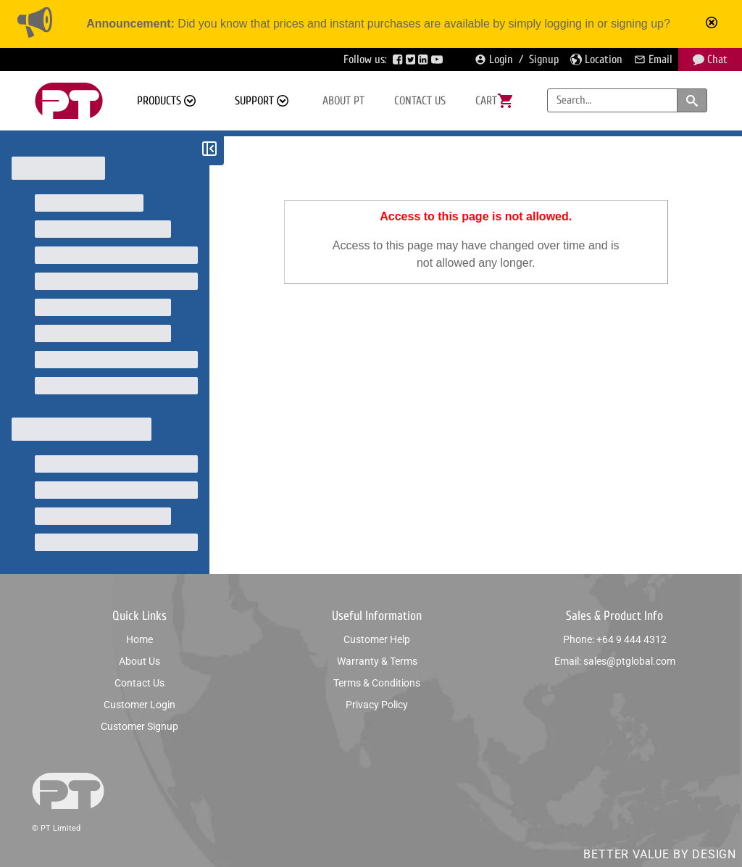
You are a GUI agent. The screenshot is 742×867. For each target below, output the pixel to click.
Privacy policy (377, 704)
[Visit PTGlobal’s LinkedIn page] (424, 59)
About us (139, 661)
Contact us (420, 101)
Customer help (376, 639)
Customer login (139, 704)
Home (139, 639)
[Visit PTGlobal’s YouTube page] (438, 59)
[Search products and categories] (692, 100)
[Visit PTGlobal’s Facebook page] (399, 59)
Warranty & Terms (377, 661)
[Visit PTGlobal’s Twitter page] (412, 59)
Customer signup (139, 726)
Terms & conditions (376, 683)
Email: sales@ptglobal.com (614, 661)
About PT (343, 101)
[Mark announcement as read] (713, 24)
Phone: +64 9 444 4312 (615, 639)
